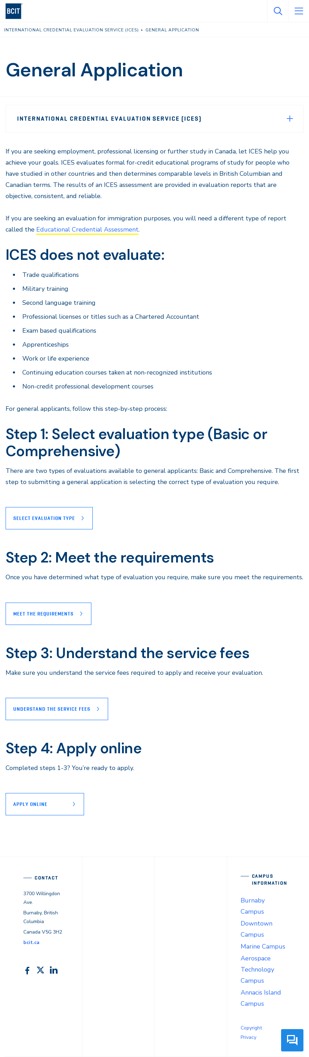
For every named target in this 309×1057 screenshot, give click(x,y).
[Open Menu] (298, 11)
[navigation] (17, 11)
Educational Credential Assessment (87, 229)
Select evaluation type (44, 518)
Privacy (248, 1037)
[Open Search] (277, 11)
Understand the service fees (51, 709)
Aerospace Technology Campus (257, 969)
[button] (292, 1044)
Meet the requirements (43, 614)
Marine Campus (263, 946)
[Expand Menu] (289, 118)
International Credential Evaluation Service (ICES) (109, 118)
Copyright (251, 1028)
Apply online (30, 804)
